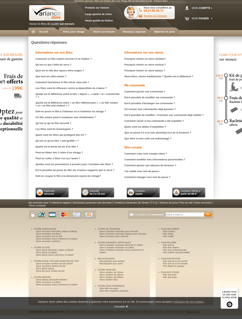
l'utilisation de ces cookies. (188, 301)
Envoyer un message (155, 15)
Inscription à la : (150, 214)
